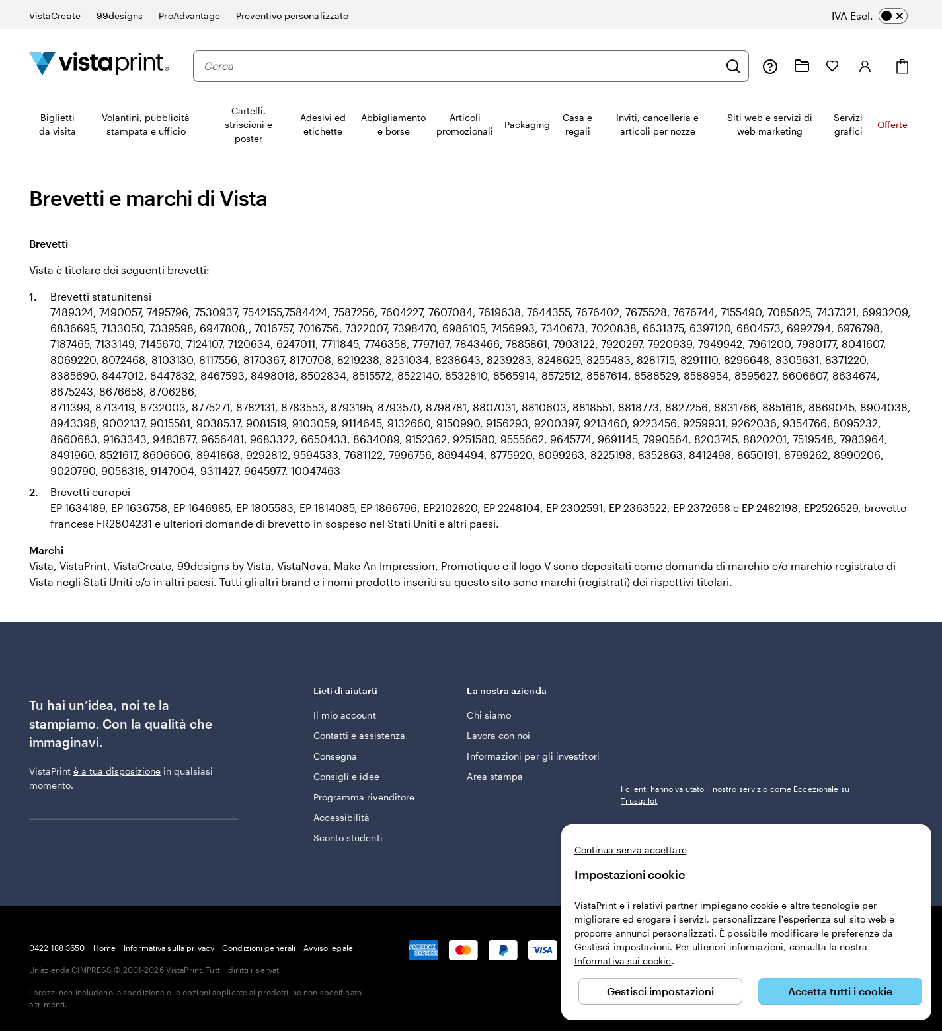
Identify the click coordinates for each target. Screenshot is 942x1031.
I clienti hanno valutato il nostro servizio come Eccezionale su (735, 794)
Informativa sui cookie (623, 960)
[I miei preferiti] (832, 66)
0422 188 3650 (57, 947)
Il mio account (344, 715)
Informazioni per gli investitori (533, 756)
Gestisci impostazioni (660, 991)
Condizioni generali (258, 947)
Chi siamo (489, 715)
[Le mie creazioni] (802, 66)
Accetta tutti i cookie (840, 991)
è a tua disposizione (117, 771)
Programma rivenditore (363, 796)
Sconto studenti (348, 837)
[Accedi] (865, 66)
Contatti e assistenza (359, 735)
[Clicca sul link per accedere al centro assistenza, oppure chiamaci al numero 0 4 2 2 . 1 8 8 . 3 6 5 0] (770, 66)
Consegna (335, 756)
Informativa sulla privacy (169, 947)
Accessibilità (341, 817)
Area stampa (495, 776)
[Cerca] (733, 66)
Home (104, 947)
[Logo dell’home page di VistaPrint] (99, 65)
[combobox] (461, 66)
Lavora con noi (498, 735)
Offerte (892, 124)
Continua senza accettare (630, 849)
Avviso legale (328, 947)
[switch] (879, 16)
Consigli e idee (346, 776)
